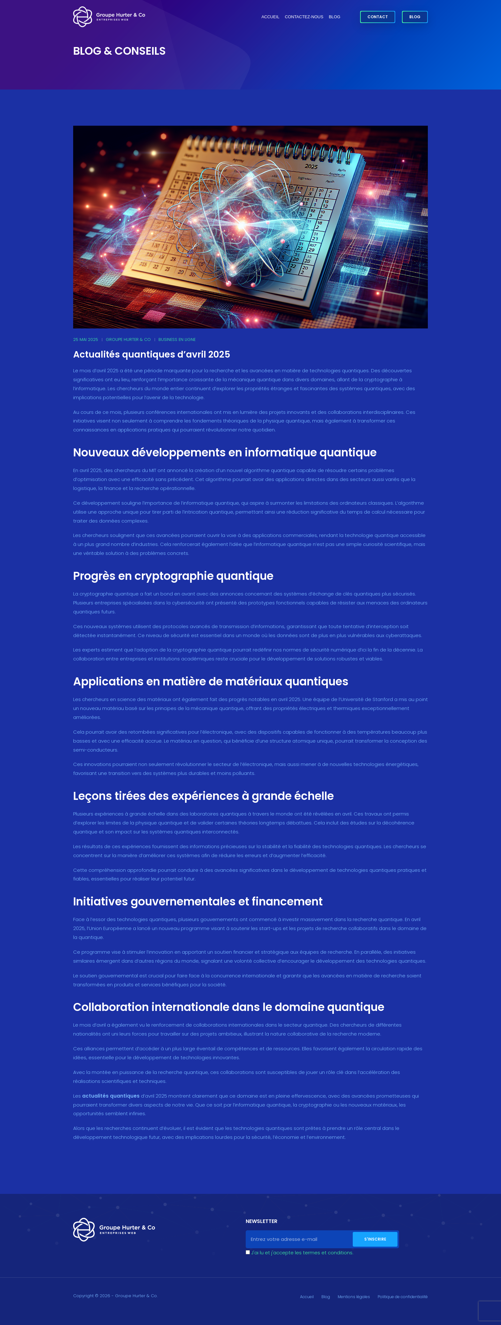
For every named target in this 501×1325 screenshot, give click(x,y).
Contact (377, 17)
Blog (334, 16)
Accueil (270, 16)
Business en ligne (177, 339)
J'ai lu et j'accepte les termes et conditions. (302, 1252)
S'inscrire (375, 1239)
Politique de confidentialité (403, 1296)
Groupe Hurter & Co (128, 339)
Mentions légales (354, 1296)
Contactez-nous (304, 16)
